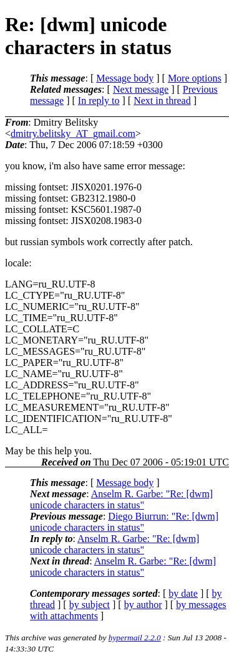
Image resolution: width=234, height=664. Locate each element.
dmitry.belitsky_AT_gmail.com (73, 133)
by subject (89, 604)
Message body (125, 78)
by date (183, 593)
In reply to (99, 100)
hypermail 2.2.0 (135, 637)
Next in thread (162, 100)
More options (195, 78)
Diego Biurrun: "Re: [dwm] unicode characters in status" (124, 522)
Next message (140, 89)
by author (143, 604)
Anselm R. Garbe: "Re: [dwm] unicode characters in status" (121, 499)
